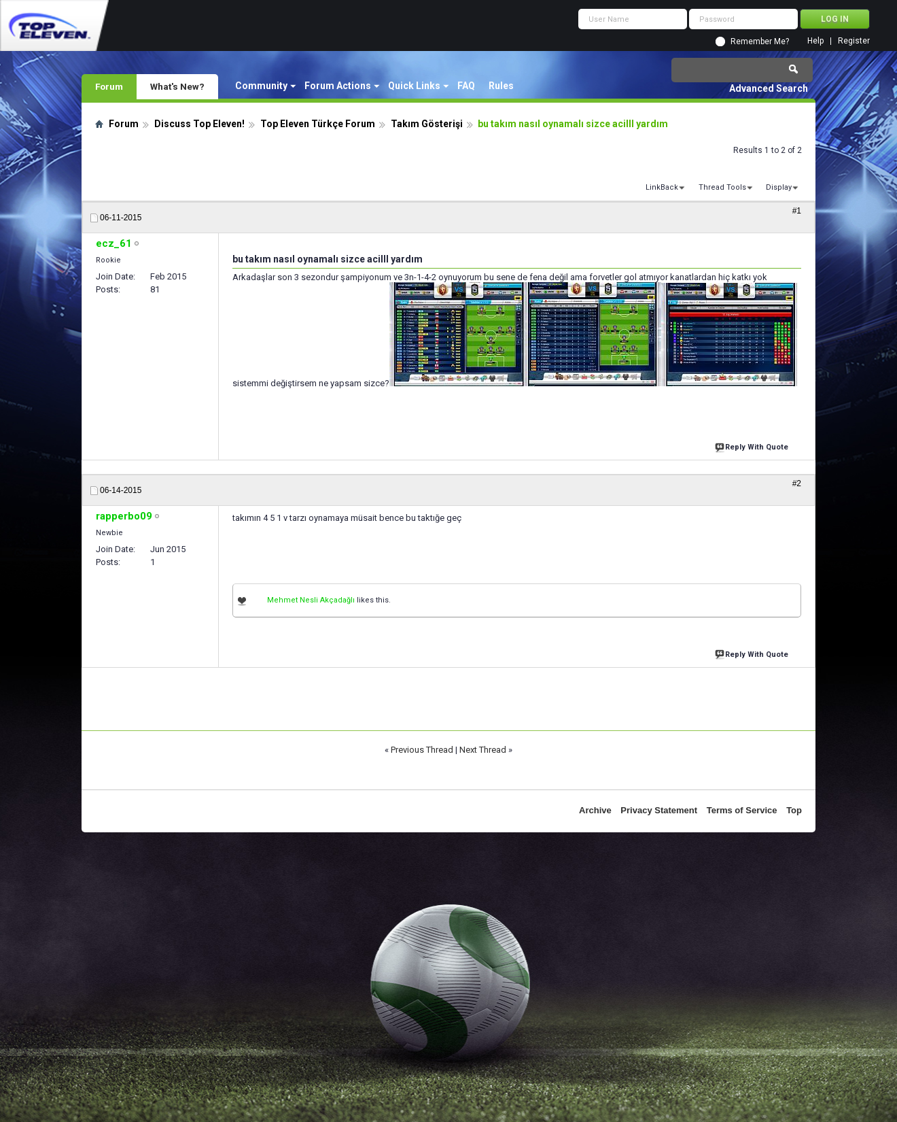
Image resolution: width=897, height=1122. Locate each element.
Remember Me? (760, 41)
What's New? (177, 86)
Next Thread (482, 750)
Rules (501, 85)
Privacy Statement (658, 810)
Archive (595, 810)
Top (794, 810)
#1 (796, 211)
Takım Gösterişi (427, 123)
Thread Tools (722, 187)
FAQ (466, 85)
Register (854, 41)
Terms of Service (742, 810)
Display (779, 187)
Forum (109, 86)
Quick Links (414, 85)
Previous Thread (422, 750)
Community (261, 85)
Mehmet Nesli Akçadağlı (311, 600)
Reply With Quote (753, 446)
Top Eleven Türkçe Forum (317, 123)
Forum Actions (337, 85)
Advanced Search (768, 88)
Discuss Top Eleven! (199, 123)
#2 (796, 483)
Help (815, 41)
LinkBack (662, 187)
